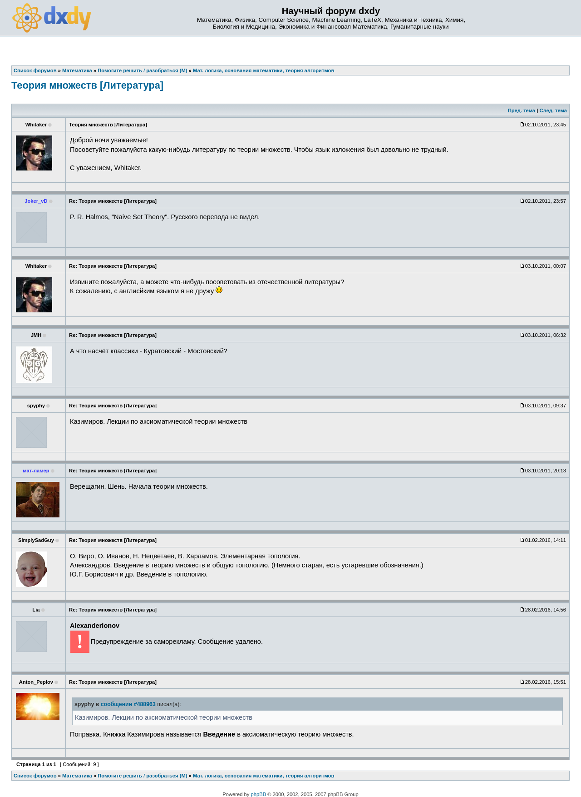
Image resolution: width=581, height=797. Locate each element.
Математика (77, 775)
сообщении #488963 (128, 704)
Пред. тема (521, 110)
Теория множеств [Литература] (87, 85)
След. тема (552, 110)
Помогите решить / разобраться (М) (142, 775)
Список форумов (35, 775)
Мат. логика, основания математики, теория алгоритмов (263, 775)
